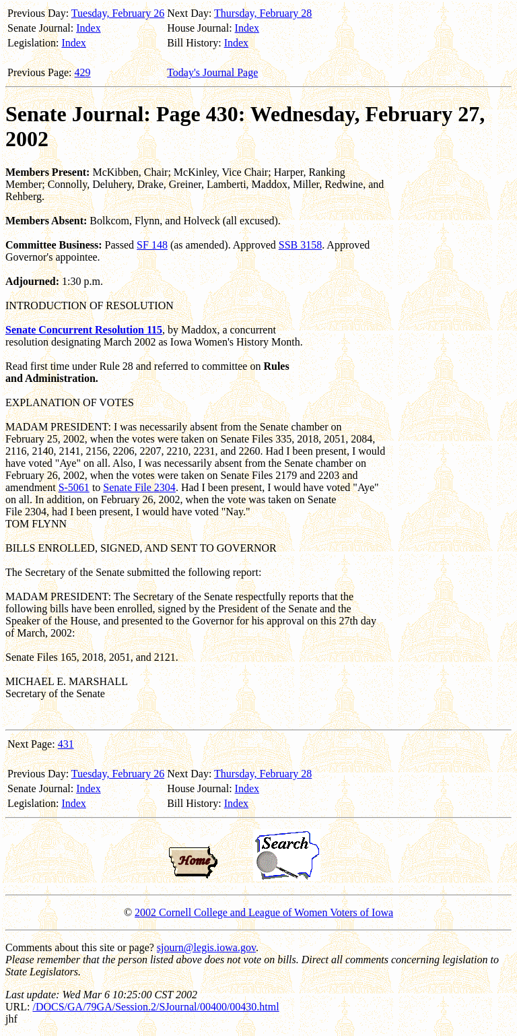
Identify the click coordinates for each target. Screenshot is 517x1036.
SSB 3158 (300, 245)
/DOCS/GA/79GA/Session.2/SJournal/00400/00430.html (155, 1006)
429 (83, 72)
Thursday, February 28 (263, 13)
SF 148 (152, 245)
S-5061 (74, 487)
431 (66, 744)
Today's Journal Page (212, 72)
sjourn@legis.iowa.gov (206, 947)
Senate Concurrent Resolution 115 (83, 329)
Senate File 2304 (139, 487)
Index (88, 28)
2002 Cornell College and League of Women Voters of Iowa (264, 912)
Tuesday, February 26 (117, 13)
